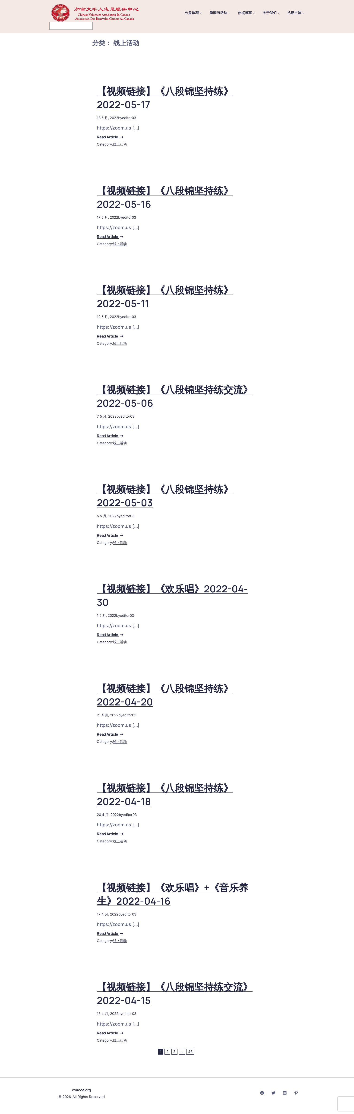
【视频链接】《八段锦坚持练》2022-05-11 (165, 296)
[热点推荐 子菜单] (254, 13)
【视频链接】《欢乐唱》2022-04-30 (172, 595)
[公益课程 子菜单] (201, 13)
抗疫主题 (294, 13)
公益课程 (192, 13)
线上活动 (120, 144)
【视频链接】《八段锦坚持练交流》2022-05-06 (175, 396)
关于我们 (270, 13)
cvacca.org (81, 1090)
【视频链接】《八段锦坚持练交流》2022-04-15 (175, 993)
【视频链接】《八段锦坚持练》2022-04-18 (165, 794)
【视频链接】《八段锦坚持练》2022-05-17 (165, 97)
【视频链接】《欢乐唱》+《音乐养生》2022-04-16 (172, 894)
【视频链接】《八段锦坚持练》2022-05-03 (165, 495)
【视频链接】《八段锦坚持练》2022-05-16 (165, 197)
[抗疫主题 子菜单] (303, 13)
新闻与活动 (218, 13)
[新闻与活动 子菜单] (229, 13)
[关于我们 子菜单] (278, 13)
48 (190, 1051)
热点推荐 (245, 13)
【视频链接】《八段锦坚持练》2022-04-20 (165, 695)
